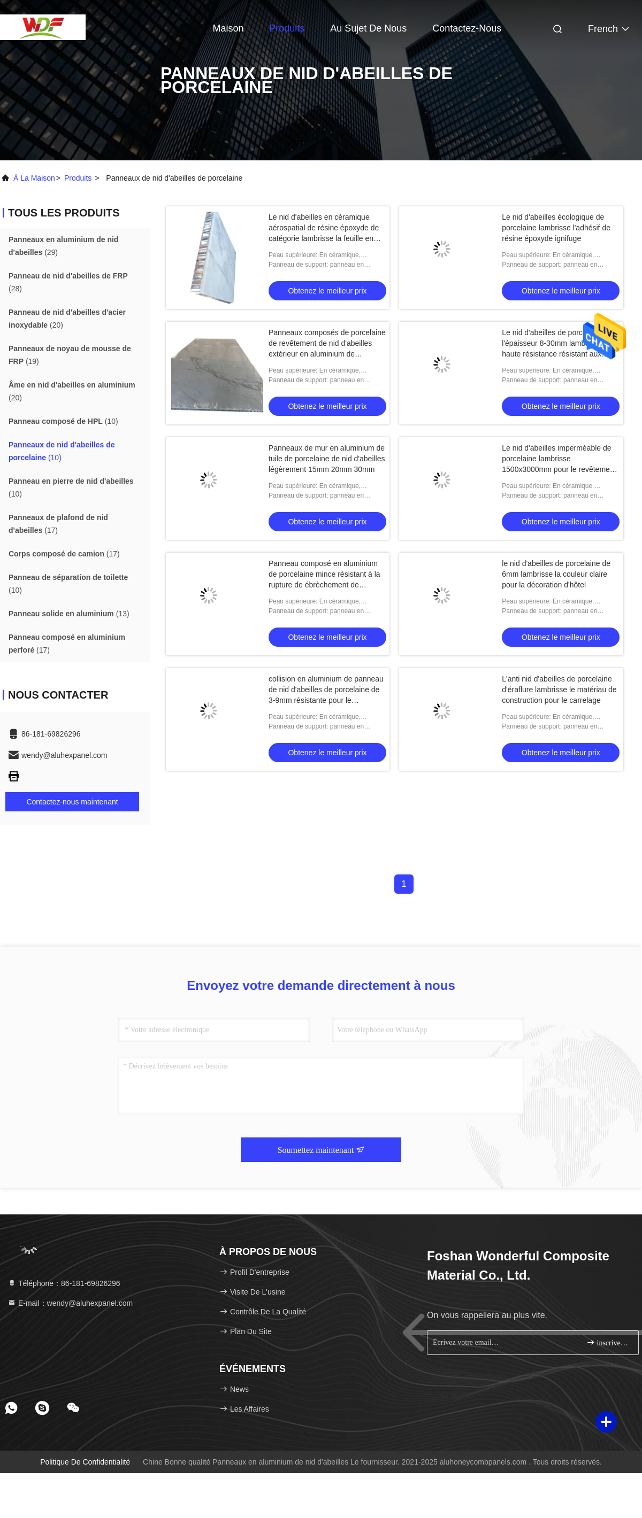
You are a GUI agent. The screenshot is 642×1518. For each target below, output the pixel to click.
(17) (58, 524)
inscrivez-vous (608, 1342)
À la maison (34, 178)
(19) (70, 355)
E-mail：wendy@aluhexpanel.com (70, 1303)
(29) (63, 246)
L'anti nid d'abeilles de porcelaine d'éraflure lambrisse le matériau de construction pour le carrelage (559, 689)
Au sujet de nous (368, 28)
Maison (227, 28)
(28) (68, 282)
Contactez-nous (466, 28)
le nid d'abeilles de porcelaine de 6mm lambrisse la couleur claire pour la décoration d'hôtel (556, 574)
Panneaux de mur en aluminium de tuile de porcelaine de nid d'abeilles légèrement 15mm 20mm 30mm (327, 459)
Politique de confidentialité (85, 1462)
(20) (67, 318)
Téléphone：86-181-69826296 (63, 1283)
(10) (63, 421)
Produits (286, 28)
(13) (69, 613)
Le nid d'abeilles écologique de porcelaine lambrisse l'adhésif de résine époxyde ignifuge (556, 228)
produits (77, 178)
